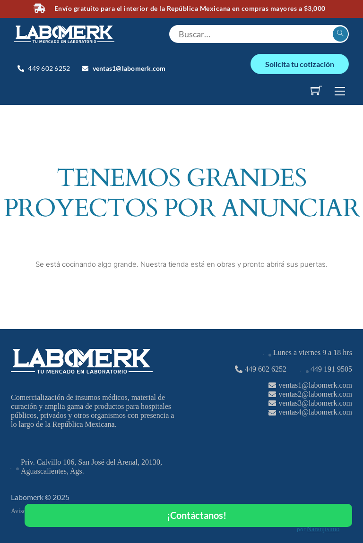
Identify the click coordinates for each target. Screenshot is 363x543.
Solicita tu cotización (299, 63)
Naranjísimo (323, 529)
